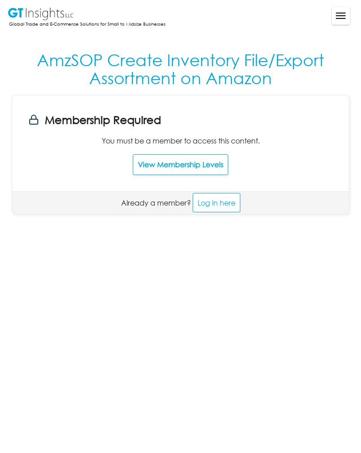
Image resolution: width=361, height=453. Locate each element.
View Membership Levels (180, 164)
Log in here (216, 202)
